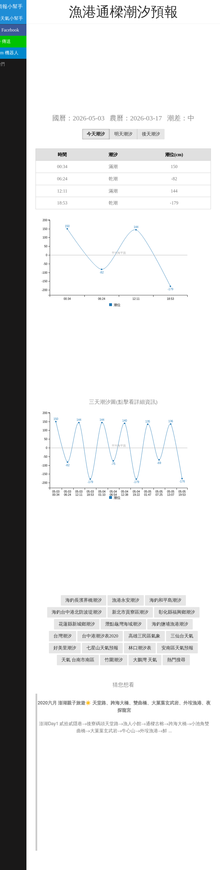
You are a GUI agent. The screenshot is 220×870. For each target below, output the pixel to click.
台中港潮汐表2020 (169, 635)
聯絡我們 (12, 64)
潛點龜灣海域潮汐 (178, 624)
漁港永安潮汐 (133, 600)
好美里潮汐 (168, 647)
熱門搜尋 (184, 671)
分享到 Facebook (19, 30)
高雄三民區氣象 (98, 647)
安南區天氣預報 (169, 659)
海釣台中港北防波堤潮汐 (108, 612)
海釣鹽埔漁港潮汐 (94, 635)
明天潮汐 (131, 133)
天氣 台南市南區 (85, 671)
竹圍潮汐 (122, 671)
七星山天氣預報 (94, 659)
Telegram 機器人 (19, 52)
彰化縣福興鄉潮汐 (85, 624)
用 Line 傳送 (15, 41)
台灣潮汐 (131, 635)
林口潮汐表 (131, 659)
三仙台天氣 (135, 647)
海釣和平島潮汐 (173, 600)
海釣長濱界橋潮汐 (91, 600)
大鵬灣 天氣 (153, 671)
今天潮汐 (104, 133)
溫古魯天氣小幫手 (21, 18)
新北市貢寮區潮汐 (161, 612)
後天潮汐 (159, 133)
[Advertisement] (131, 68)
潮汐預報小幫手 (21, 6)
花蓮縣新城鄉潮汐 (131, 624)
